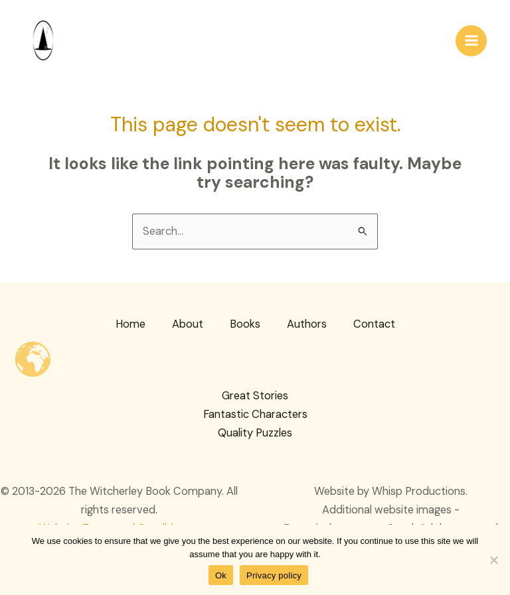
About (187, 324)
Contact (374, 324)
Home (130, 324)
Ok (220, 575)
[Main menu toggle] (471, 40)
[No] (493, 559)
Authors (307, 324)
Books (245, 324)
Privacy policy (273, 575)
